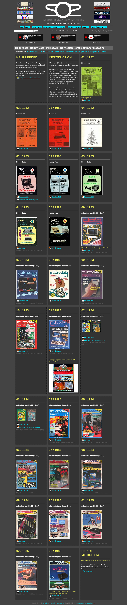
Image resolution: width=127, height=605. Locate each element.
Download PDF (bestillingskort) (28, 199)
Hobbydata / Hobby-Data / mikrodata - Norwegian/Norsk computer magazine (75, 52)
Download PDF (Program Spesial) (94, 340)
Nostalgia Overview (35, 52)
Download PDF (89, 100)
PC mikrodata (88, 571)
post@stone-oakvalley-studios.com (29, 78)
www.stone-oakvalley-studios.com (85, 603)
